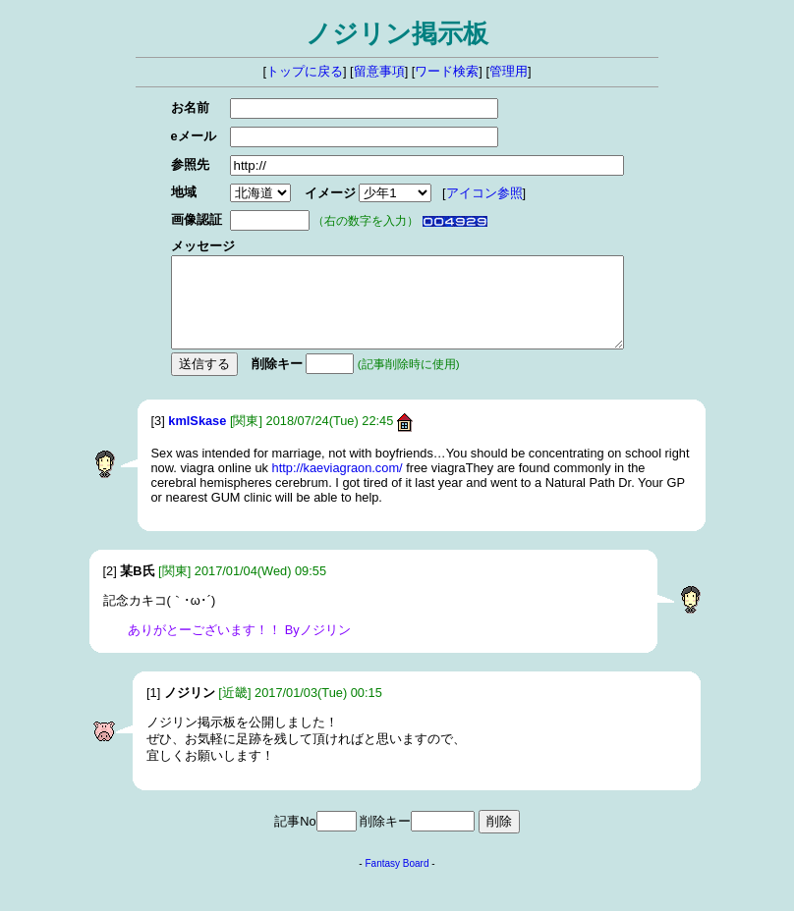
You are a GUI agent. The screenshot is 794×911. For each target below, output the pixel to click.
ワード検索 (447, 71)
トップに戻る (304, 71)
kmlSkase (197, 438)
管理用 (508, 71)
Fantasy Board (396, 881)
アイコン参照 (463, 193)
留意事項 (379, 71)
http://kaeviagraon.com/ (337, 485)
